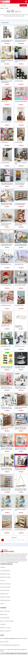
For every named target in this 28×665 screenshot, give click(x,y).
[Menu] (26, 2)
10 (23, 540)
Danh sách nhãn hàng (5, 583)
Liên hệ (2, 603)
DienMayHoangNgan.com (10, 653)
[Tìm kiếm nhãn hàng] (10, 5)
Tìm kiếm (23, 5)
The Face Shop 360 (14, 649)
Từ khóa (6, 8)
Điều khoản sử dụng (5, 574)
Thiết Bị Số (3, 624)
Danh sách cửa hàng (5, 587)
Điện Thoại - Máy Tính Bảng (6, 621)
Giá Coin (2, 650)
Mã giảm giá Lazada (5, 597)
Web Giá (24, 649)
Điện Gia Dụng (3, 614)
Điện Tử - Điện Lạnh (5, 611)
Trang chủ (2, 8)
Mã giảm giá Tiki (4, 593)
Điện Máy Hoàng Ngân (22, 653)
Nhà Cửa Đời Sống (4, 617)
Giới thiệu (2, 567)
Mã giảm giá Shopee (5, 600)
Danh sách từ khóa (4, 590)
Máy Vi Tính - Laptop (5, 627)
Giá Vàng (20, 649)
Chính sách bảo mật (5, 570)
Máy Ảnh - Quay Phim (5, 631)
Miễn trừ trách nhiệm (5, 577)
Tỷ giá (8, 649)
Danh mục (2, 580)
